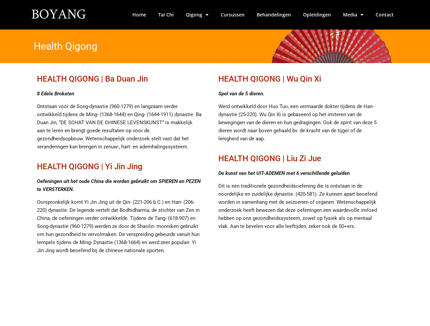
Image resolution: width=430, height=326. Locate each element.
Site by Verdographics (371, 314)
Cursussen (233, 14)
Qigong (197, 14)
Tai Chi (166, 14)
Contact (385, 14)
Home (139, 14)
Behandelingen (274, 14)
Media (353, 14)
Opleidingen (317, 14)
